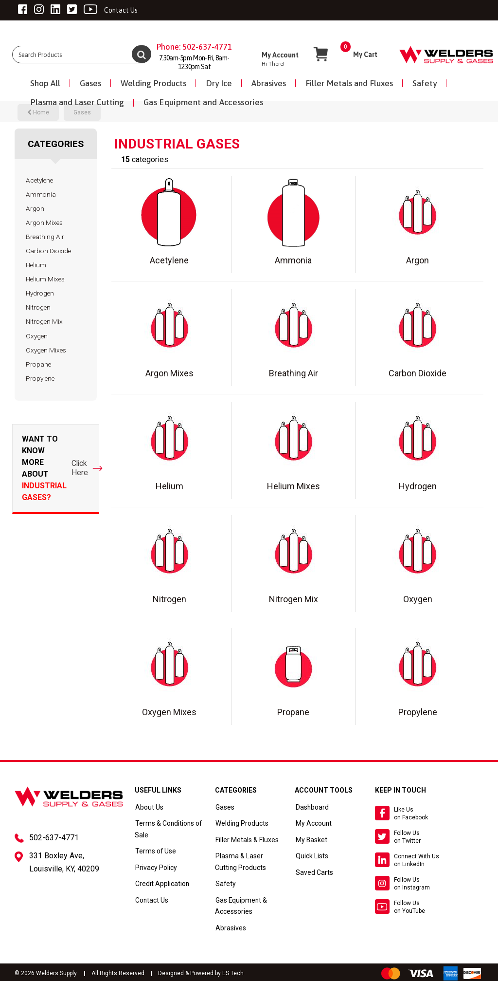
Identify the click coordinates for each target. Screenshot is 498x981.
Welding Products (153, 83)
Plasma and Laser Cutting (77, 102)
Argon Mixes (44, 222)
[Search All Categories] (81, 54)
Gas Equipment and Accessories (203, 102)
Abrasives (268, 83)
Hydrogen (40, 293)
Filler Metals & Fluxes (245, 839)
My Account (312, 823)
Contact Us (151, 899)
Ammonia (41, 194)
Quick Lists (311, 855)
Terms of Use (154, 850)
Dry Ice (219, 83)
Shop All (45, 83)
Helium (36, 265)
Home (38, 112)
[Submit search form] (141, 54)
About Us (148, 807)
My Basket (309, 839)
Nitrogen (38, 307)
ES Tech (233, 971)
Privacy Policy (155, 866)
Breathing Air (45, 237)
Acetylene (39, 180)
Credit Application (161, 883)
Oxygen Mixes (46, 350)
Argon (35, 208)
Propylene (40, 378)
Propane (38, 364)
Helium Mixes (45, 279)
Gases (90, 83)
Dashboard (311, 807)
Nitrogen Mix (44, 321)
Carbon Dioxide (48, 251)
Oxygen (37, 336)
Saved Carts (312, 871)
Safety (424, 83)
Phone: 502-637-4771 (194, 46)
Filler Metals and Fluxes (349, 83)
